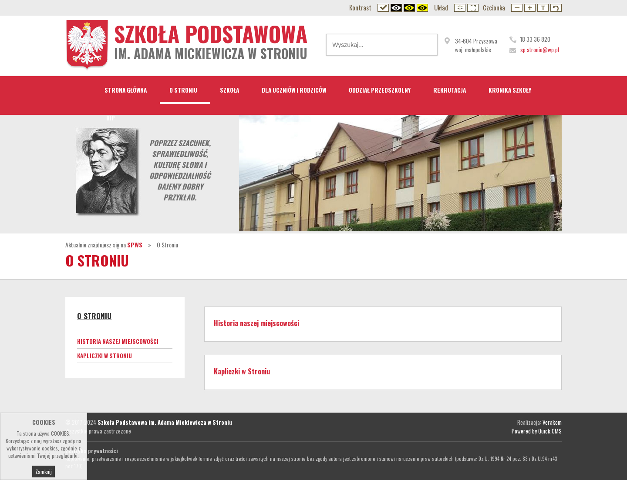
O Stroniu (183, 90)
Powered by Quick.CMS (537, 431)
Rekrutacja (449, 90)
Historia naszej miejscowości (117, 341)
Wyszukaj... (425, 45)
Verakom (552, 422)
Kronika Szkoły (510, 90)
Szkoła (229, 90)
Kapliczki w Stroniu (104, 355)
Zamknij (43, 473)
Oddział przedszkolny (380, 90)
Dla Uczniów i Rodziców (294, 90)
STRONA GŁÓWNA (125, 90)
